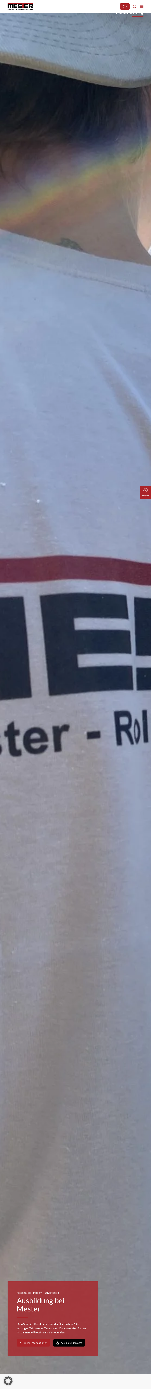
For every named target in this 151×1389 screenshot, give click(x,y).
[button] (8, 1381)
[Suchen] (135, 6)
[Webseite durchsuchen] (125, 6)
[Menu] (141, 6)
